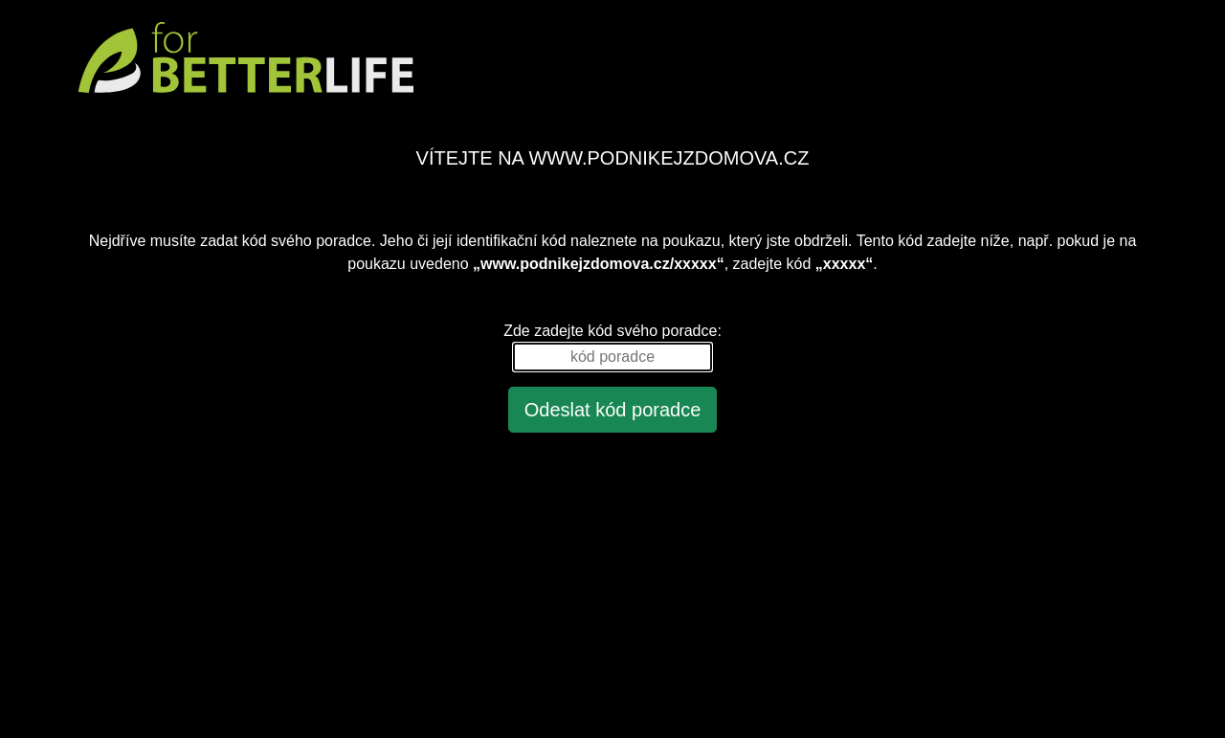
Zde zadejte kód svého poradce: (612, 331)
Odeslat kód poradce (613, 409)
